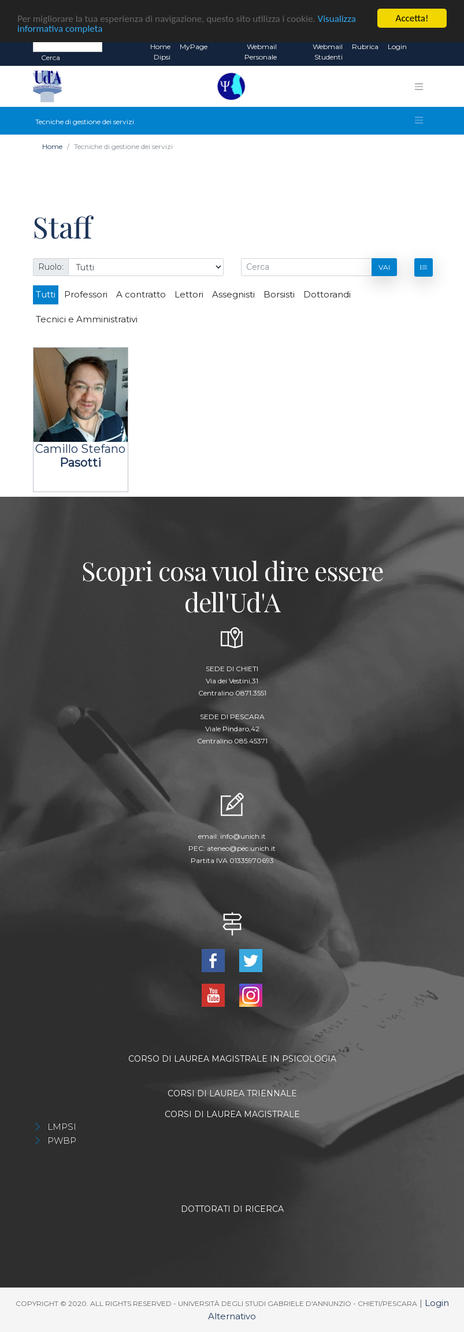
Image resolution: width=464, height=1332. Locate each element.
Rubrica (365, 46)
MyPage (193, 46)
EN (421, 46)
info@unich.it (243, 836)
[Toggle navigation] (419, 87)
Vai (384, 267)
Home (52, 146)
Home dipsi (160, 51)
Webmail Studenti (328, 51)
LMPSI (61, 1126)
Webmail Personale (260, 51)
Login (397, 46)
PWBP (61, 1140)
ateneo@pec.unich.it (241, 848)
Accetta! (412, 18)
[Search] (67, 46)
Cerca (50, 57)
